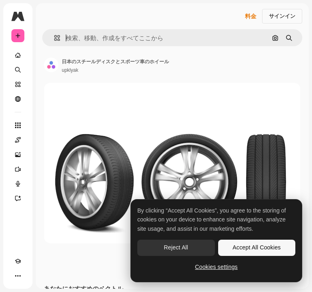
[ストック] (17, 84)
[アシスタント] (17, 198)
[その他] (17, 275)
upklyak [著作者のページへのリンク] (70, 70)
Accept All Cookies (257, 247)
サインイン (282, 16)
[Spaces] (17, 139)
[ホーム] (17, 55)
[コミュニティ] (17, 98)
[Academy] (17, 261)
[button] (54, 38)
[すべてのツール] (17, 125)
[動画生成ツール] (17, 169)
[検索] (17, 69)
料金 (250, 16)
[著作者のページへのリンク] (51, 65)
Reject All (176, 247)
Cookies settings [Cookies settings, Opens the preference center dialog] (216, 267)
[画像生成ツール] (17, 154)
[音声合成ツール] (17, 183)
